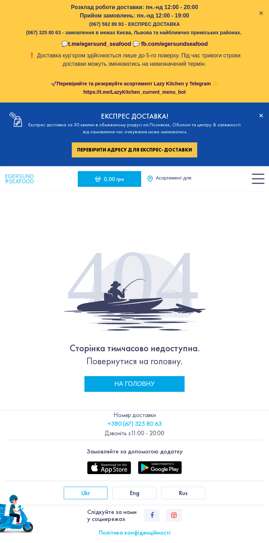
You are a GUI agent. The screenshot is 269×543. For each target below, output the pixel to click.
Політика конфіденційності (135, 532)
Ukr (85, 493)
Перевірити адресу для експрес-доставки (134, 150)
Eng (134, 493)
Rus (183, 493)
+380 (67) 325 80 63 (135, 423)
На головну (135, 383)
